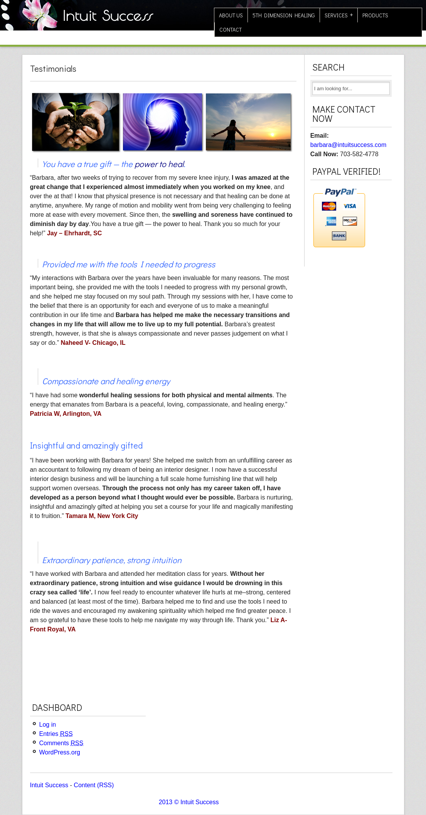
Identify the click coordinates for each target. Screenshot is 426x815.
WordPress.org (59, 752)
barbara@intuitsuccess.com (348, 145)
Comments (61, 743)
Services (336, 15)
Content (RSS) (94, 785)
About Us (231, 15)
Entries (56, 734)
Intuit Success (49, 785)
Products (375, 15)
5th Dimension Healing (284, 15)
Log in (47, 724)
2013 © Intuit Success (189, 802)
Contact (230, 29)
